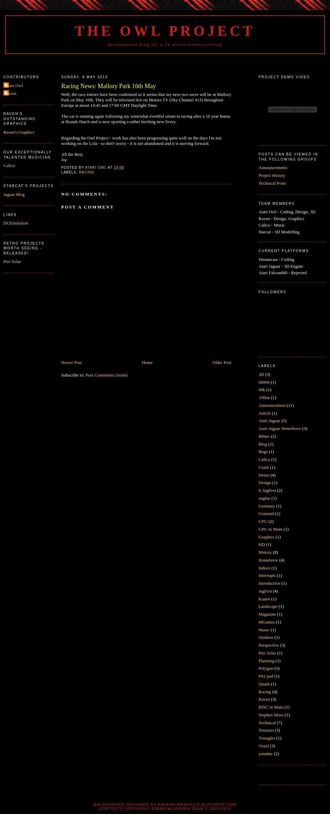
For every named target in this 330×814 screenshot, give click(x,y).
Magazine (267, 614)
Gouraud (266, 513)
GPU (263, 521)
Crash (264, 467)
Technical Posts (272, 183)
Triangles (267, 738)
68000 (264, 382)
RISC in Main (271, 707)
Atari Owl (14, 85)
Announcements (273, 167)
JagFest (265, 591)
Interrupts (267, 575)
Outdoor (266, 637)
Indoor (264, 567)
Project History (272, 175)
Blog (263, 444)
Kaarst (264, 598)
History (265, 552)
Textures (266, 730)
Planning (266, 660)
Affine (264, 397)
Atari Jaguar (269, 420)
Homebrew (268, 560)
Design (265, 482)
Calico (9, 165)
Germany (267, 506)
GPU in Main (270, 529)
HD (262, 544)
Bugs (263, 451)
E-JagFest (267, 490)
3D (261, 374)
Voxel (264, 745)
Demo (264, 475)
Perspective (269, 645)
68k (262, 389)
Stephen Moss (271, 714)
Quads (264, 683)
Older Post (222, 362)
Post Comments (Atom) (107, 375)
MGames (267, 622)
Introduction (269, 583)
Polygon (266, 668)
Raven (10, 93)
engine (264, 498)
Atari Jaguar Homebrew (280, 428)
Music (264, 629)
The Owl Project (165, 31)
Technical (267, 722)
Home (147, 362)
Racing (86, 172)
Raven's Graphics (18, 132)
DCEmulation (15, 223)
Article (265, 413)
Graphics (267, 536)
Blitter (264, 436)
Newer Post (71, 362)
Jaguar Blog (13, 194)
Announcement (272, 405)
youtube (266, 753)
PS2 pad (266, 676)
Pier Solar (12, 261)
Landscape (268, 606)
